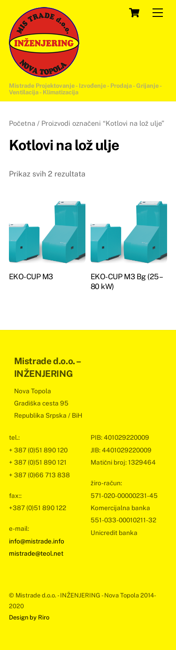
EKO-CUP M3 (31, 276)
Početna (22, 123)
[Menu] (157, 13)
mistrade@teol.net (36, 553)
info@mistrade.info (36, 541)
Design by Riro (29, 617)
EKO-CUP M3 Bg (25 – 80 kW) (126, 281)
